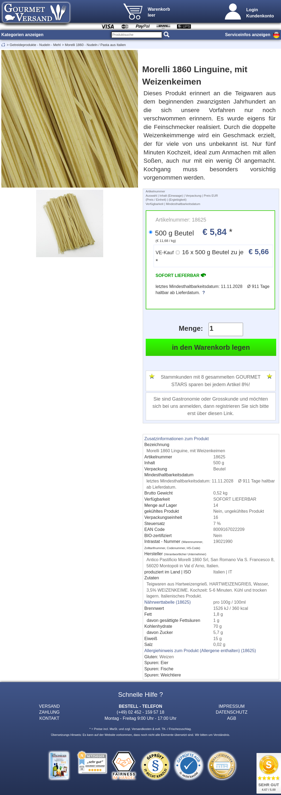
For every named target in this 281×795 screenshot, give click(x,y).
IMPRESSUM (232, 706)
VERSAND (49, 706)
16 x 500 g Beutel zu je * (212, 256)
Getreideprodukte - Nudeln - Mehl (35, 45)
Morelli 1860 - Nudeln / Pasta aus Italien (95, 45)
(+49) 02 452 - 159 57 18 (140, 712)
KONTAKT (49, 718)
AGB (231, 718)
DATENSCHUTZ (232, 712)
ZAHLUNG (49, 712)
